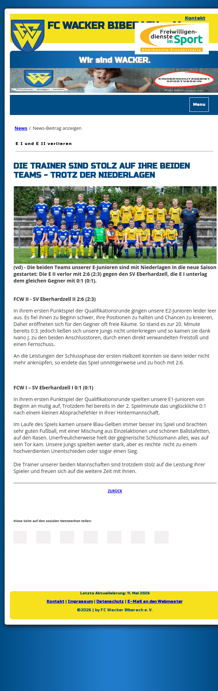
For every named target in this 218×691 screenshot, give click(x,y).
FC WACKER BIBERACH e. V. (114, 26)
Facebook (19, 536)
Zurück (115, 491)
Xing (90, 536)
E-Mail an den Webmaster (155, 601)
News (20, 128)
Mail (114, 536)
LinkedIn (67, 536)
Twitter (43, 536)
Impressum (80, 601)
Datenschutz (110, 601)
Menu (199, 104)
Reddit (161, 536)
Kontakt (195, 18)
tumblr (138, 536)
